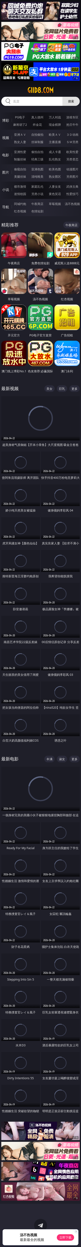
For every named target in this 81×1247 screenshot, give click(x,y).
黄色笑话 (55, 194)
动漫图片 (72, 169)
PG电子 (20, 117)
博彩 (5, 120)
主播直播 (55, 142)
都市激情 (20, 186)
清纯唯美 (37, 176)
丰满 (49, 759)
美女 (49, 389)
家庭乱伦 (37, 186)
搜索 (71, 101)
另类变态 (72, 159)
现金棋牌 (55, 125)
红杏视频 (20, 211)
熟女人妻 (20, 142)
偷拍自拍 (37, 152)
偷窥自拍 (20, 169)
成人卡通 (55, 152)
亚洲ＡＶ (20, 134)
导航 (5, 207)
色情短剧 (37, 211)
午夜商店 (37, 204)
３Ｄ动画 (72, 134)
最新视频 (10, 388)
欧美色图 (55, 169)
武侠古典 (72, 186)
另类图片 (72, 176)
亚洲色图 (37, 169)
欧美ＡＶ (55, 134)
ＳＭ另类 (72, 142)
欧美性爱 (72, 152)
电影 (5, 155)
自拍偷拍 (37, 134)
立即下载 (65, 1237)
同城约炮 (20, 204)
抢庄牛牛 (72, 125)
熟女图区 (55, 176)
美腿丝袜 (20, 176)
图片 (5, 172)
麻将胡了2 (20, 125)
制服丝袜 (20, 159)
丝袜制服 (37, 142)
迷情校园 (20, 194)
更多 (74, 389)
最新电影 (10, 759)
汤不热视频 (72, 204)
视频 (5, 137)
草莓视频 (55, 204)
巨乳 (62, 389)
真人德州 (37, 117)
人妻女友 (55, 186)
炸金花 (37, 125)
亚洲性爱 (20, 152)
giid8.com (40, 90)
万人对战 (55, 117)
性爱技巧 (72, 194)
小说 (5, 189)
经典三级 (37, 159)
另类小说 (37, 194)
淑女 (62, 759)
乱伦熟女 (55, 159)
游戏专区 (72, 117)
